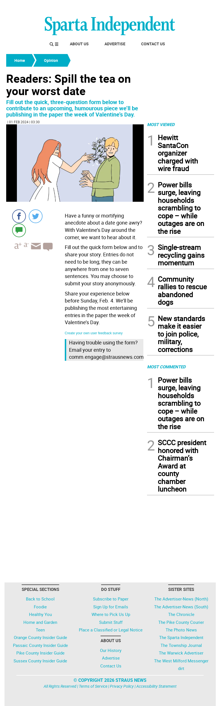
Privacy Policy (122, 686)
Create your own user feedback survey (94, 333)
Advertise (115, 43)
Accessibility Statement (156, 686)
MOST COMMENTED (166, 366)
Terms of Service (93, 686)
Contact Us (153, 43)
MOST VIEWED (161, 124)
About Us (79, 43)
